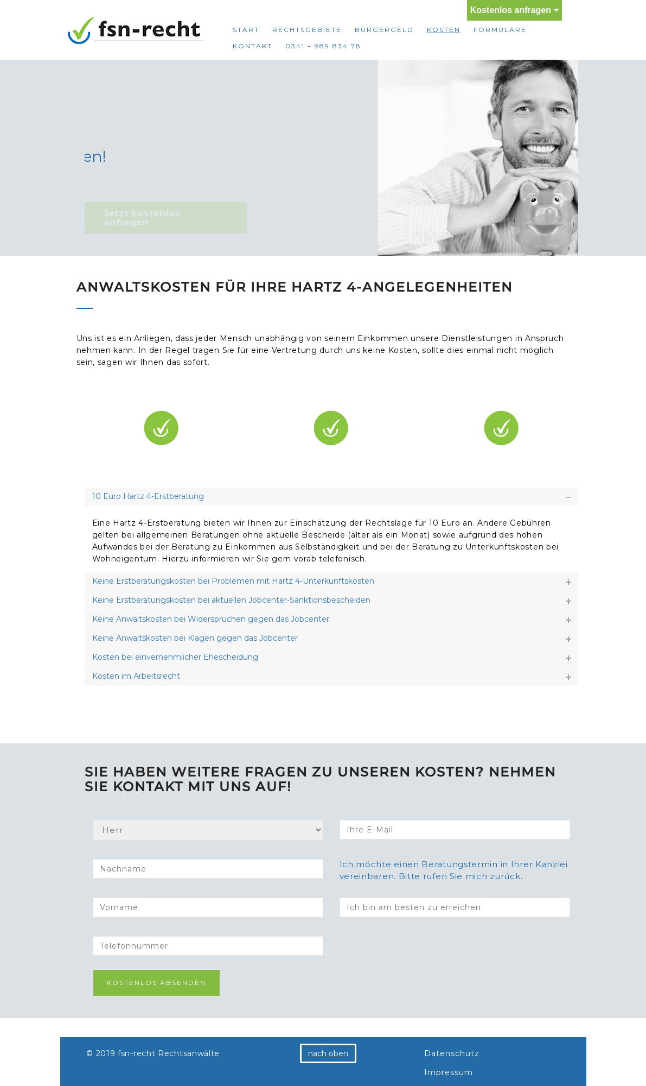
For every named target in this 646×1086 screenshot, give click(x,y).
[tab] (331, 497)
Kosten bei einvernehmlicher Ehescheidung (175, 657)
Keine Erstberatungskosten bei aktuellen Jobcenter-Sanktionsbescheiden (231, 600)
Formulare (500, 30)
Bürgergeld (384, 30)
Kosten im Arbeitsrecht (136, 676)
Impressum (448, 1072)
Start (246, 30)
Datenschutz (451, 1053)
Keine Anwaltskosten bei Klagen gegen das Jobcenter (195, 638)
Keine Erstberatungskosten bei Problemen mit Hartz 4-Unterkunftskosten (233, 581)
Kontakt (252, 46)
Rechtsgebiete (307, 30)
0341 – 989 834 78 (323, 46)
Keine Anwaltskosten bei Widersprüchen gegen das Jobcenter (210, 619)
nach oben (328, 1053)
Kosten (443, 30)
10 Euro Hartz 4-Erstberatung (148, 496)
